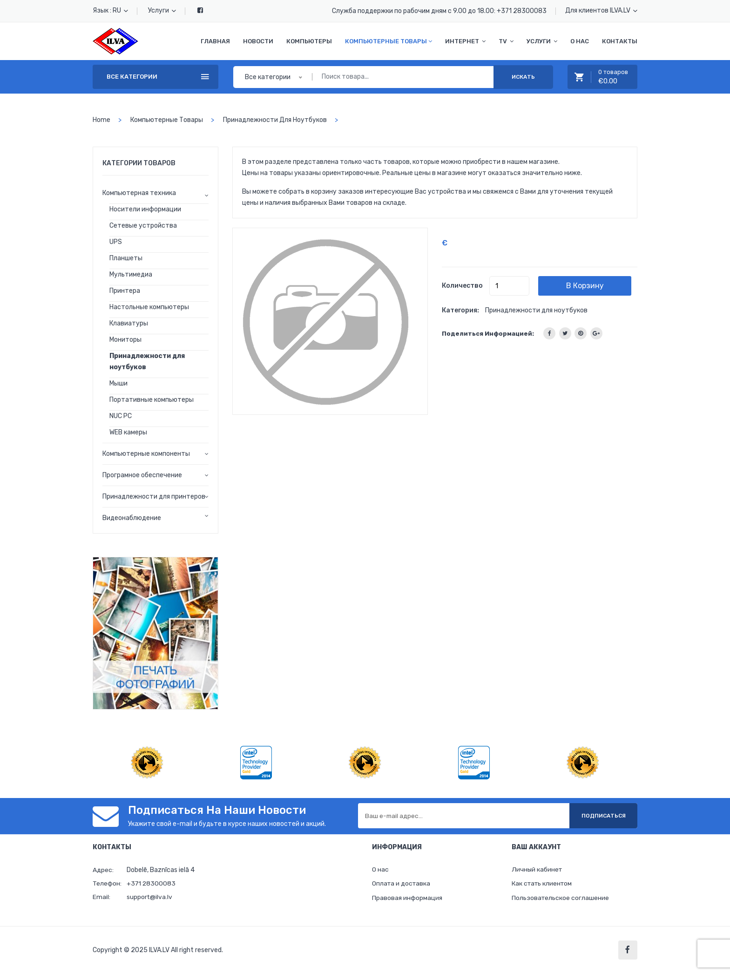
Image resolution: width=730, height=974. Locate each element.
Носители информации (145, 209)
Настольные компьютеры (149, 307)
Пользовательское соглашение (561, 898)
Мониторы (125, 340)
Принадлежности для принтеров (153, 497)
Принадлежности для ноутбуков (275, 120)
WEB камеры (128, 432)
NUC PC (120, 416)
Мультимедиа (130, 274)
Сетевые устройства (143, 226)
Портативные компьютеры (151, 400)
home (101, 120)
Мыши (118, 383)
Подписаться (602, 815)
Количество (462, 286)
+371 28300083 (522, 11)
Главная (215, 41)
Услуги (162, 10)
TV (506, 41)
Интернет (465, 41)
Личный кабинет (537, 869)
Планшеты (125, 258)
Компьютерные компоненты (146, 454)
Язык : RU (110, 10)
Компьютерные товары (388, 41)
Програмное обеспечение (142, 475)
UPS (115, 242)
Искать (523, 77)
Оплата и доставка (402, 884)
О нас (579, 41)
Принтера (124, 291)
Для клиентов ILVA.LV (601, 10)
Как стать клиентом (543, 884)
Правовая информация (407, 898)
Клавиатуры (128, 323)
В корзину (588, 285)
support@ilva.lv (150, 897)
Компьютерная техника (139, 193)
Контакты (619, 41)
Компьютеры (309, 41)
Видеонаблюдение (131, 518)
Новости (258, 41)
